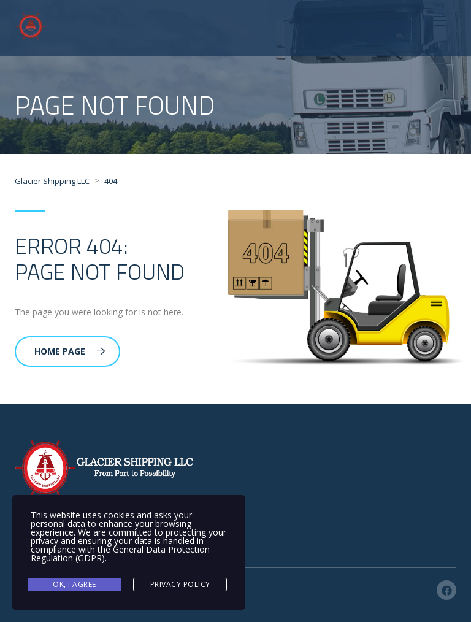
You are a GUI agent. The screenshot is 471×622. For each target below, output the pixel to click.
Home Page (69, 351)
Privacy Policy (180, 584)
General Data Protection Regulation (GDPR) (120, 553)
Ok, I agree (74, 584)
